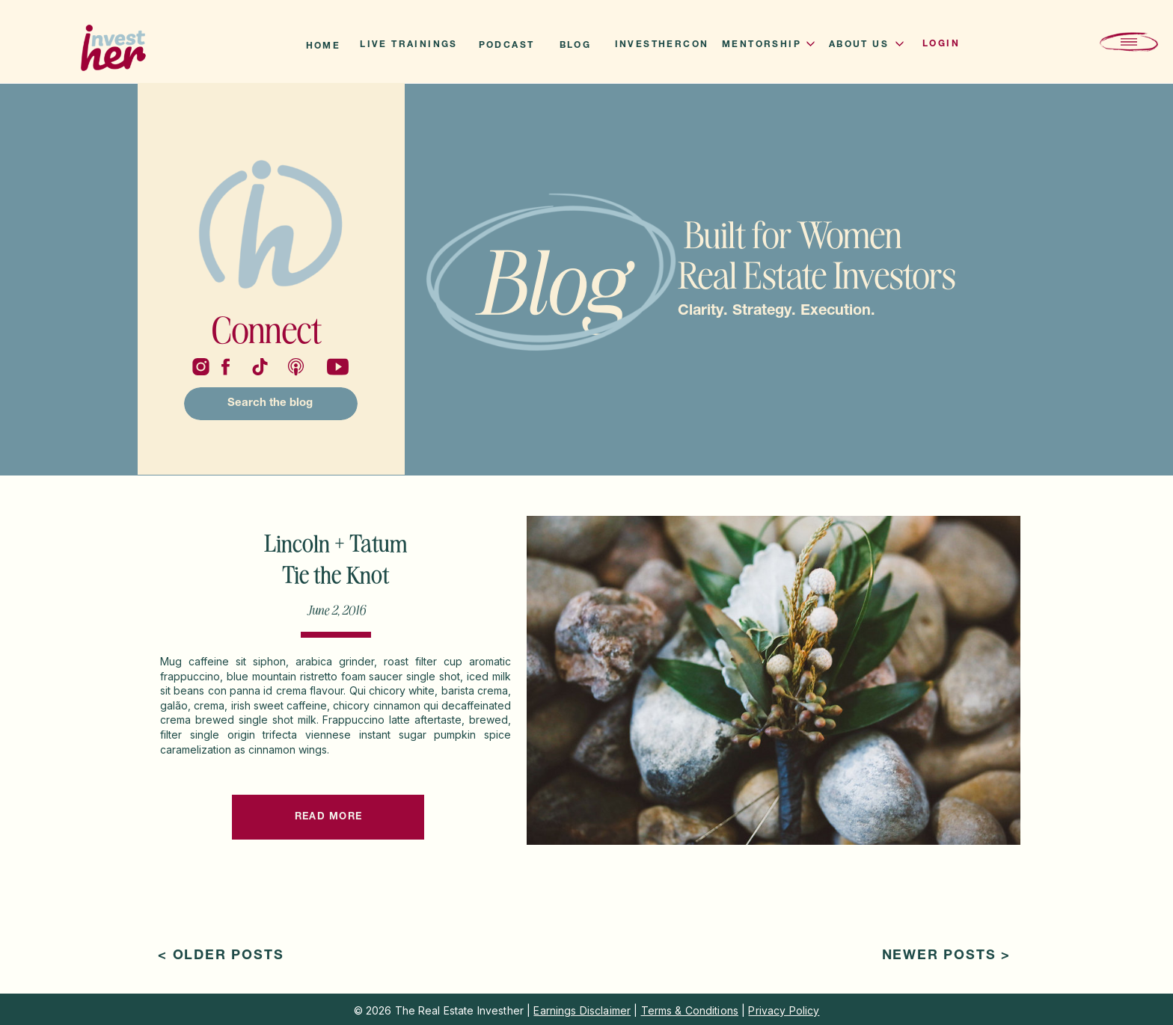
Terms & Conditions (690, 1010)
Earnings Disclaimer (582, 1010)
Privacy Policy (783, 1010)
